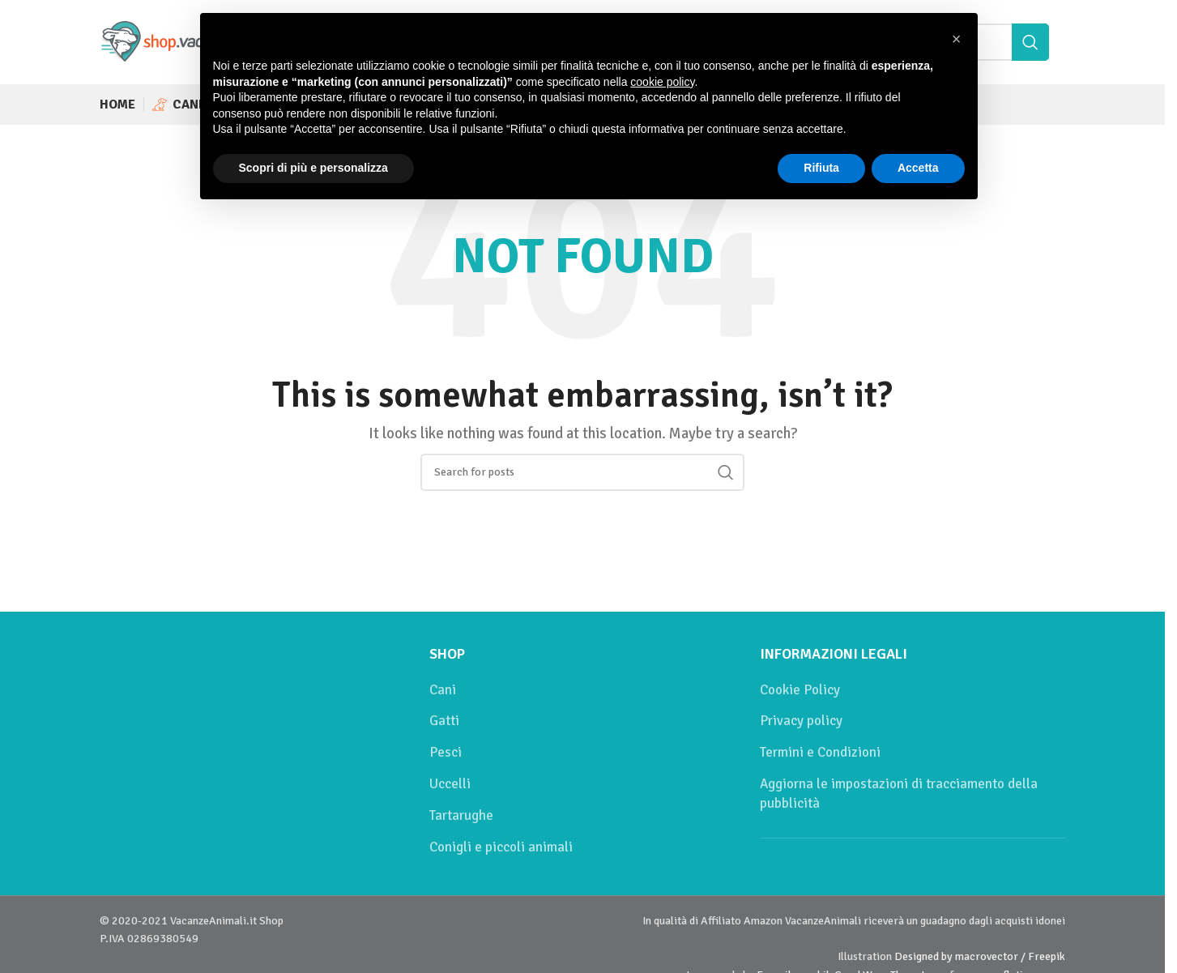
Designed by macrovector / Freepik (979, 956)
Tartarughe (461, 815)
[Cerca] (582, 472)
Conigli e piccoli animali (501, 847)
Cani (442, 689)
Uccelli (450, 783)
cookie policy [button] (662, 81)
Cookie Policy (800, 689)
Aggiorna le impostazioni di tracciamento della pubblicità (899, 793)
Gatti (444, 720)
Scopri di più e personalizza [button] (313, 167)
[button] (957, 39)
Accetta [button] (918, 167)
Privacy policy (801, 720)
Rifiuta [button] (821, 167)
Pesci (445, 752)
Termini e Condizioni (820, 752)
